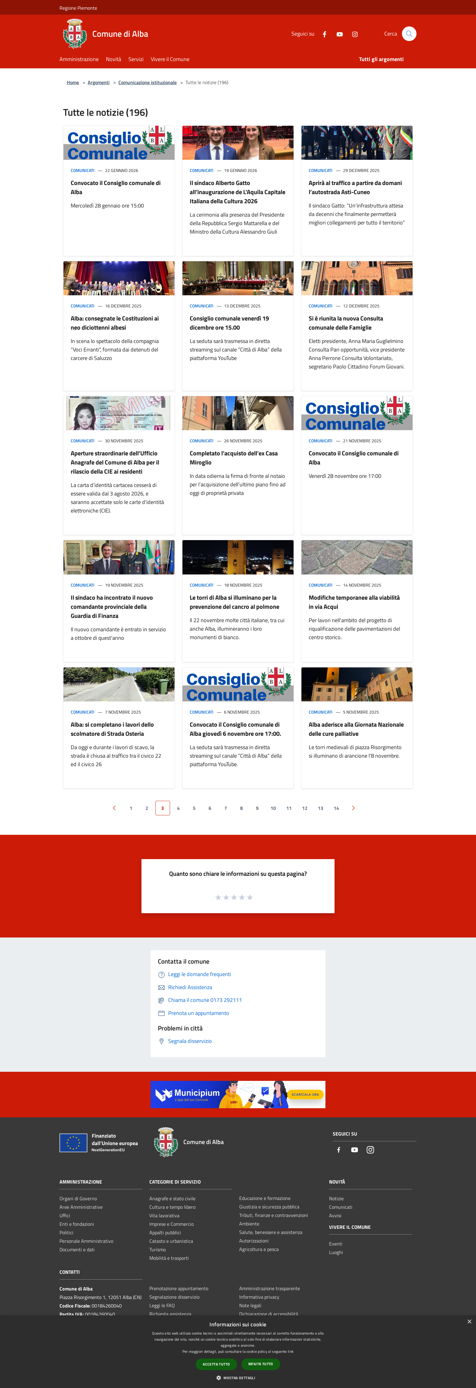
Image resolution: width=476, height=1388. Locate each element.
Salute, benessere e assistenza (270, 1232)
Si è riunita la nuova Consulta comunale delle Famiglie (346, 323)
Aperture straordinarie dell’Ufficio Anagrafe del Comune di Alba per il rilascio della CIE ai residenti (115, 462)
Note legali (250, 1305)
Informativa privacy (259, 1297)
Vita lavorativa (164, 1215)
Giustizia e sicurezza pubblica (269, 1206)
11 (289, 808)
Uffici (64, 1215)
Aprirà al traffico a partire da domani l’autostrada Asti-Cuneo (355, 187)
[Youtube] (337, 33)
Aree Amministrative (81, 1207)
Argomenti (99, 82)
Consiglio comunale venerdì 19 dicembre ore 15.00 (229, 323)
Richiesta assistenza (170, 1314)
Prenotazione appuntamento (178, 1288)
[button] (238, 1378)
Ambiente (249, 1223)
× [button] (469, 1322)
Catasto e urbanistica (171, 1241)
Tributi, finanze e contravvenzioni (273, 1215)
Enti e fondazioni (76, 1224)
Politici (66, 1232)
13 (320, 808)
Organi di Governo (78, 1198)
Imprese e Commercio (171, 1224)
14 (336, 808)
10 (273, 808)
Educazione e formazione (265, 1198)
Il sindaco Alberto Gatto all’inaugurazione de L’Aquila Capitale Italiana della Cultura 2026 (237, 192)
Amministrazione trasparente (269, 1288)
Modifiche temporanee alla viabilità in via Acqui (354, 602)
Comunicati (82, 170)
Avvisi (335, 1215)
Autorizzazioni (254, 1240)
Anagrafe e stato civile (172, 1198)
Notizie (336, 1198)
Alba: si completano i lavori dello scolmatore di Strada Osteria (112, 729)
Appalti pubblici (165, 1232)
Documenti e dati (77, 1249)
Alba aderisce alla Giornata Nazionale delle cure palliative (356, 729)
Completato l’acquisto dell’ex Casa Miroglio (234, 457)
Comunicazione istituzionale (147, 82)
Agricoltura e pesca (259, 1249)
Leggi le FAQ (162, 1305)
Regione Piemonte (78, 8)
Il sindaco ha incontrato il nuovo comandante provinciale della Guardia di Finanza (112, 606)
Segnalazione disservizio (174, 1297)
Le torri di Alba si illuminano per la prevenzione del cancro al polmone (234, 602)
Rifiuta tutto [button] (260, 1364)
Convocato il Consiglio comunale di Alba (116, 187)
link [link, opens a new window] (291, 1351)
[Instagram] (352, 33)
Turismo (157, 1249)
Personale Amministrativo (86, 1241)
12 (305, 808)
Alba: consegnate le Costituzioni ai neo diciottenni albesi (115, 323)
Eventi (335, 1243)
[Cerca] (409, 33)
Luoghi (336, 1252)
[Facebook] (322, 33)
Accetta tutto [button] (216, 1364)
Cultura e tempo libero (172, 1207)
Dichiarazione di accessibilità (268, 1314)
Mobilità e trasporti (169, 1258)
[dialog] (238, 1351)
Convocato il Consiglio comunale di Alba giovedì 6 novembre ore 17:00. (235, 729)
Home (73, 82)
